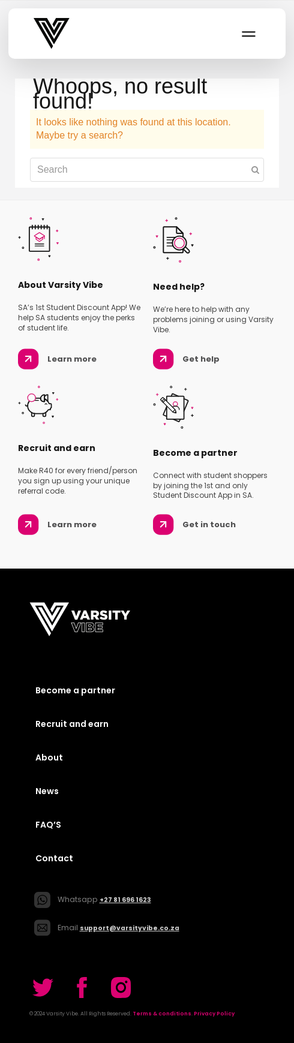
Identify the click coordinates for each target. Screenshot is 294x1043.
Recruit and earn (72, 724)
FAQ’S (48, 825)
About (49, 758)
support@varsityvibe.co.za (129, 928)
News (47, 791)
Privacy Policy (214, 1013)
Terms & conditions (162, 1013)
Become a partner (75, 690)
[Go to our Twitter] (42, 987)
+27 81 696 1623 (125, 899)
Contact (54, 858)
